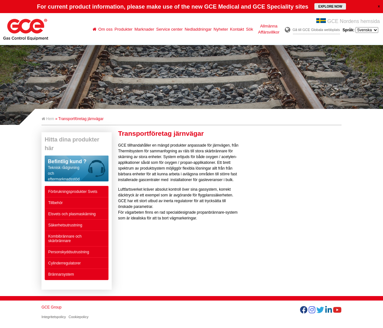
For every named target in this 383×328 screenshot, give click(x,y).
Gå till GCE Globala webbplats (316, 30)
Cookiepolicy (78, 317)
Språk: (360, 30)
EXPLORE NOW (330, 6)
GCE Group (51, 307)
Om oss (105, 29)
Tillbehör (55, 203)
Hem (47, 119)
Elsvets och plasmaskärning (72, 214)
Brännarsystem (61, 274)
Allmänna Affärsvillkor (269, 29)
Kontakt (237, 29)
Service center (169, 29)
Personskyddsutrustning (68, 252)
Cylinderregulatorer (64, 263)
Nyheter (221, 29)
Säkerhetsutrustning (65, 225)
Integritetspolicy (53, 317)
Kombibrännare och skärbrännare (65, 238)
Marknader (144, 29)
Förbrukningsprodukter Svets (72, 191)
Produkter (123, 29)
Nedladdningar (198, 29)
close (379, 6)
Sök (249, 29)
